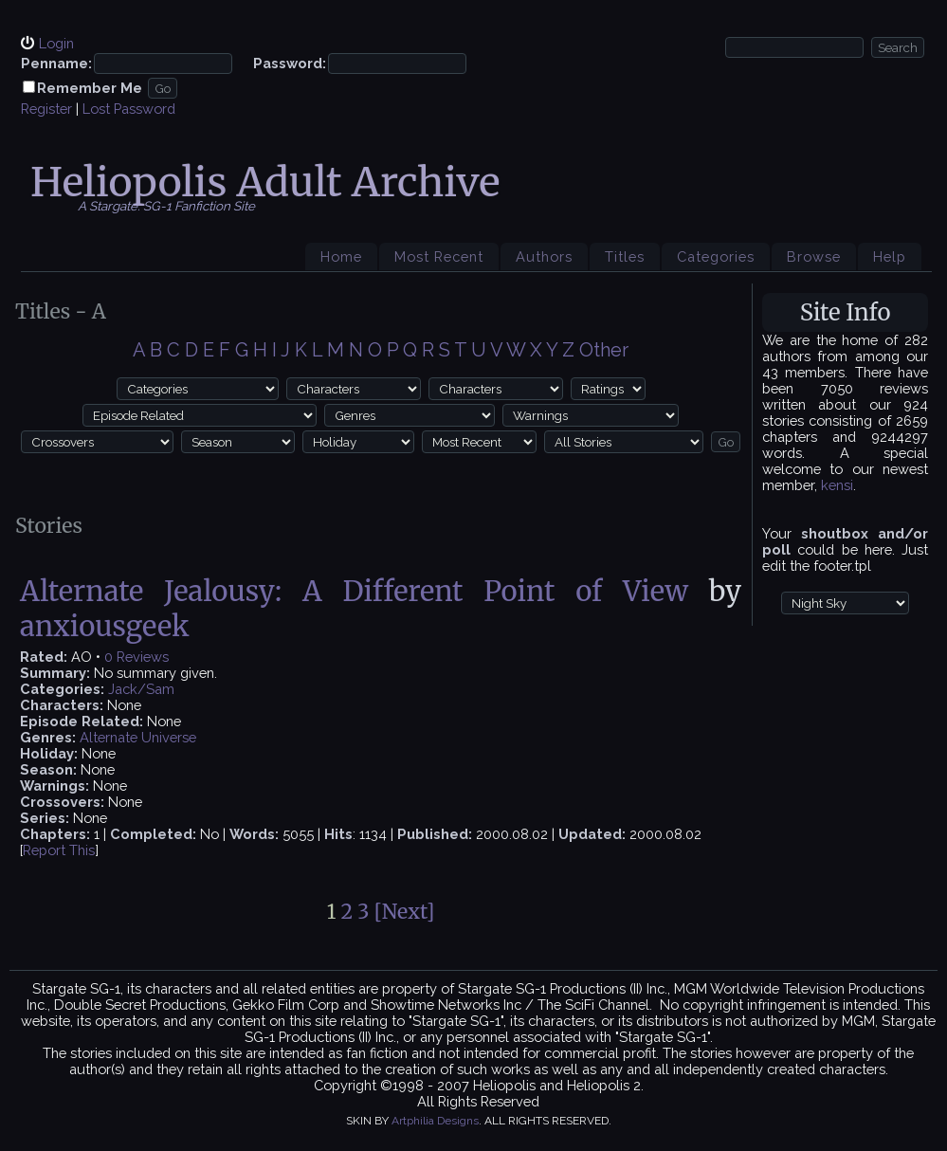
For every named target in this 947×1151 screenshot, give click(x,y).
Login (56, 43)
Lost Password (128, 108)
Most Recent (438, 256)
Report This (59, 850)
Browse (814, 256)
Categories (716, 256)
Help (889, 256)
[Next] (404, 911)
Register (46, 108)
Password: (289, 63)
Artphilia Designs (435, 1120)
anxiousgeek (105, 626)
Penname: (56, 63)
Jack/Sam (141, 689)
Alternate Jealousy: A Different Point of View (354, 591)
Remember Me (89, 88)
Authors (544, 256)
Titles (625, 256)
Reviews (143, 657)
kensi (837, 485)
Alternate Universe (138, 737)
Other (603, 349)
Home (341, 256)
